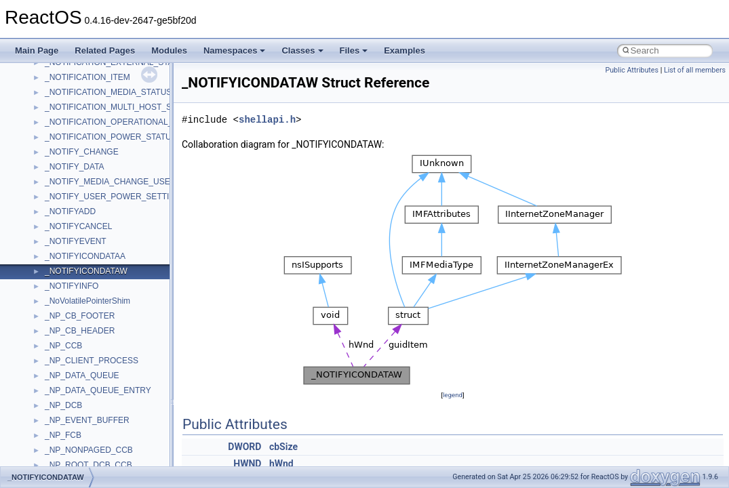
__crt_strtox (66, 393)
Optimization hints (55, 214)
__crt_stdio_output (78, 378)
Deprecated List (51, 288)
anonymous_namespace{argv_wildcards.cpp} (126, 438)
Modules (169, 50)
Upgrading (41, 65)
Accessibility (67, 408)
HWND (247, 463)
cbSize (283, 446)
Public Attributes (631, 70)
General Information (59, 259)
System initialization (58, 184)
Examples (404, 50)
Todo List (39, 274)
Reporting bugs (50, 154)
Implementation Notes (62, 229)
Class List (51, 348)
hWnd (281, 463)
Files (354, 50)
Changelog (42, 80)
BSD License (46, 244)
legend (452, 395)
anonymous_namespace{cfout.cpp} (108, 453)
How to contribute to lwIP (68, 95)
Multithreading (48, 199)
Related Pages (105, 50)
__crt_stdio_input (75, 363)
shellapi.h (267, 119)
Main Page (36, 50)
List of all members (695, 70)
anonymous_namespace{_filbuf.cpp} (110, 423)
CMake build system (59, 110)
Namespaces (234, 50)
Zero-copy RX (48, 169)
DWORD (244, 446)
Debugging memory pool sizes (77, 139)
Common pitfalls (52, 124)
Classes (302, 50)
